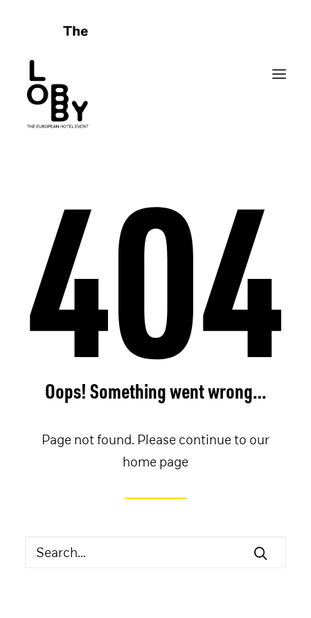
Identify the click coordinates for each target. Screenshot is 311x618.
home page (155, 461)
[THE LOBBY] (155, 74)
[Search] (155, 552)
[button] (260, 553)
